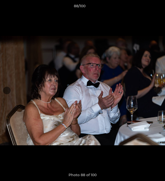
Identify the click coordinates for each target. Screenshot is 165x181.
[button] (147, 7)
